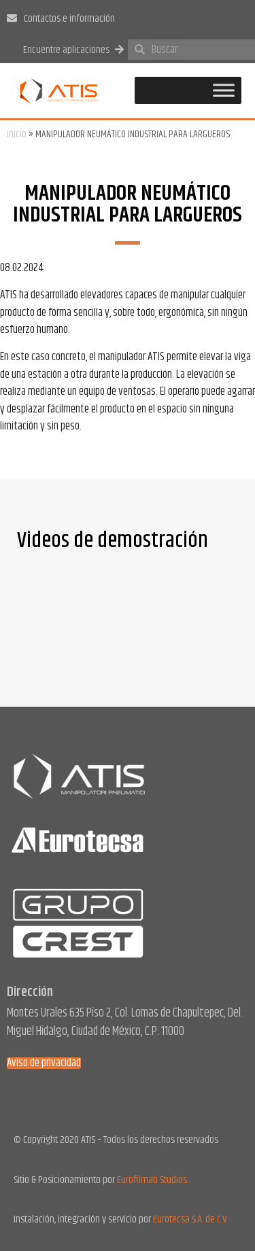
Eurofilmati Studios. (152, 1179)
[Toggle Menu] (224, 90)
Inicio (17, 134)
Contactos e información (69, 18)
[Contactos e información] (12, 18)
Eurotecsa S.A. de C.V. (190, 1219)
